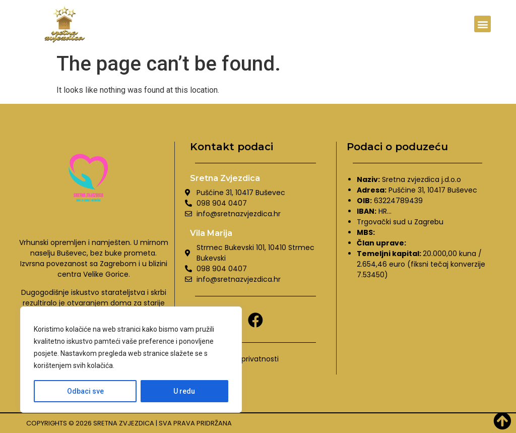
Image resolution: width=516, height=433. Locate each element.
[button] (482, 24)
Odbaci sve (85, 391)
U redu (185, 391)
